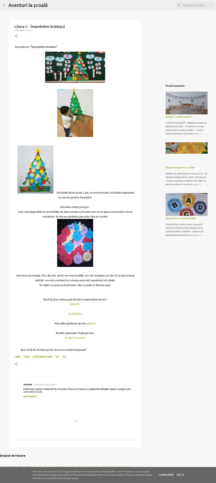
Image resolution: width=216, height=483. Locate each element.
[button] (16, 36)
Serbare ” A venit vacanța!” (179, 117)
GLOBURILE (75, 313)
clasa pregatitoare (42, 357)
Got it (180, 474)
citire (26, 357)
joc (64, 357)
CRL (57, 357)
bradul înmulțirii (75, 337)
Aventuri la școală (28, 5)
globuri (91, 323)
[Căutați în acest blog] (198, 5)
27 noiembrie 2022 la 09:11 (45, 385)
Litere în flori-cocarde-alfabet (181, 218)
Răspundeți (30, 396)
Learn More (166, 474)
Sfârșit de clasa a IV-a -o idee (180, 167)
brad (18, 357)
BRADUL (75, 304)
